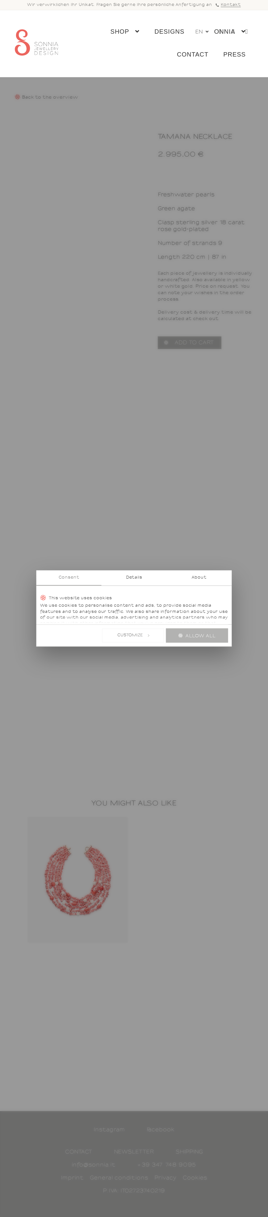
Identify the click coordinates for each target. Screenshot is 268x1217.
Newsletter (134, 1152)
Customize (133, 635)
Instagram (109, 1130)
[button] (202, 34)
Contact (191, 55)
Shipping (189, 1152)
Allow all (201, 636)
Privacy (165, 1178)
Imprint (72, 1178)
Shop (118, 32)
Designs (168, 32)
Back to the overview (50, 97)
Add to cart (194, 343)
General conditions (119, 1178)
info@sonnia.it (93, 1165)
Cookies (195, 1178)
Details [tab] (134, 577)
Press (233, 55)
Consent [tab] (69, 577)
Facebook (160, 1130)
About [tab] (199, 577)
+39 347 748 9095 (166, 1165)
